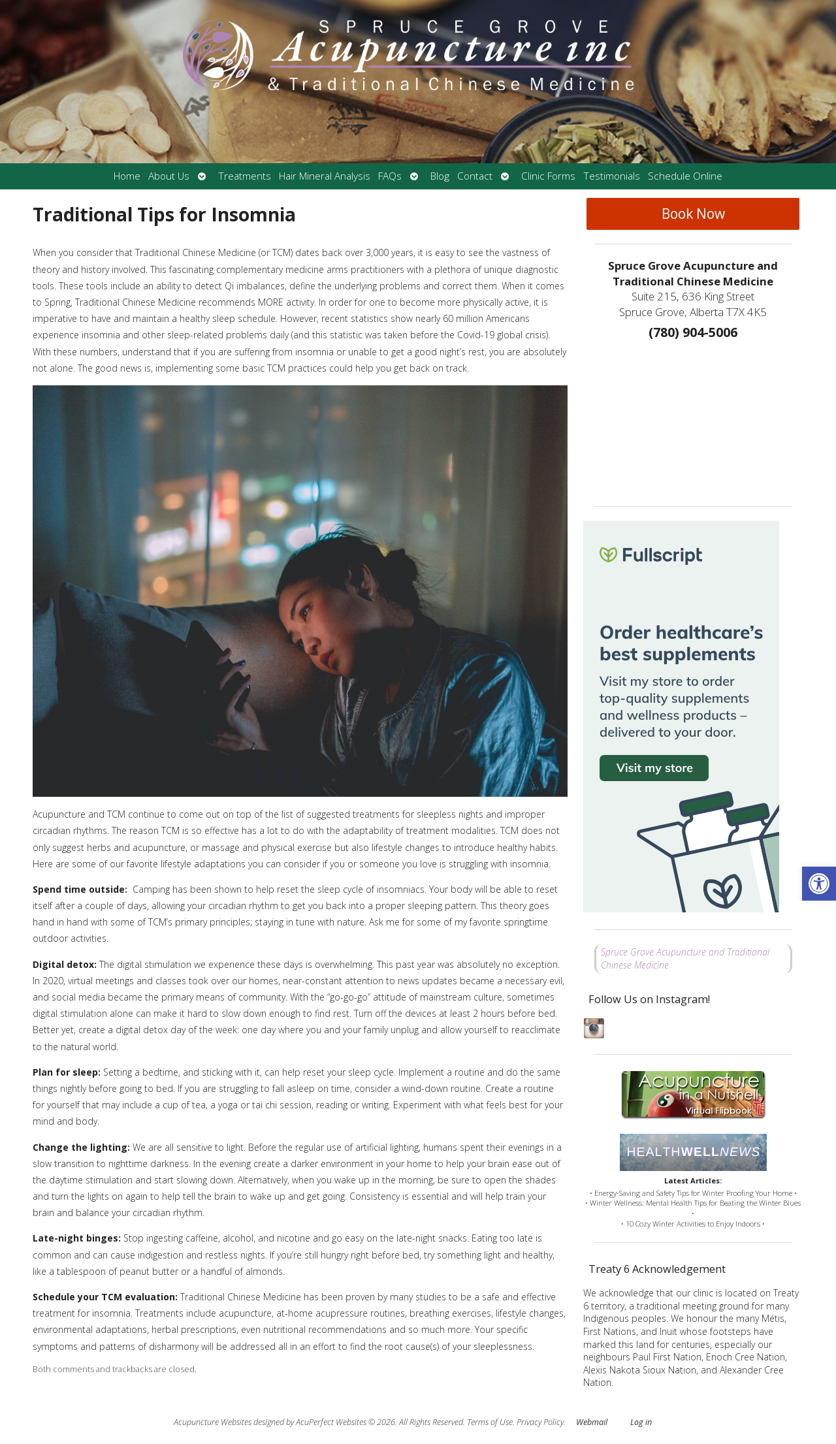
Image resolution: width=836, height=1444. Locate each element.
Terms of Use (490, 1422)
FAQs (390, 176)
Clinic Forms (548, 176)
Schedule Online (685, 176)
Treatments (244, 176)
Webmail (591, 1422)
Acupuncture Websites (212, 1422)
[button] (819, 884)
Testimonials (611, 176)
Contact (474, 176)
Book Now (693, 213)
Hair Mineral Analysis (324, 176)
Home (127, 176)
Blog (439, 176)
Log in (641, 1422)
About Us (168, 176)
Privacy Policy (540, 1422)
